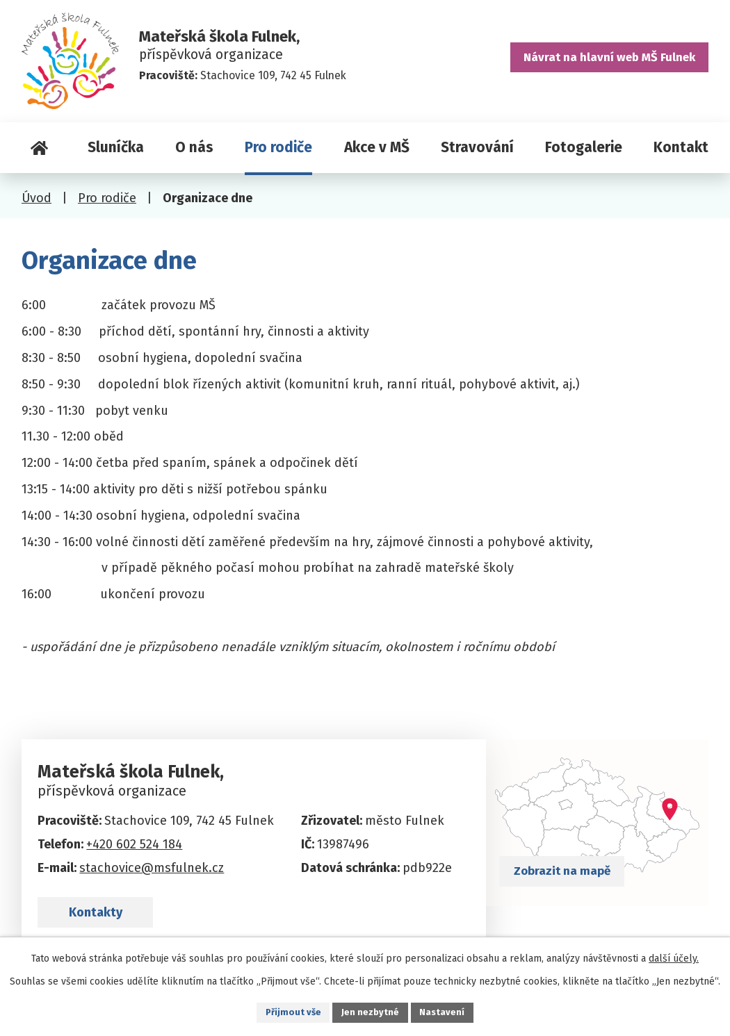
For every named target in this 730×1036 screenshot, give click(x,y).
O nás (194, 147)
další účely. (674, 956)
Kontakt (681, 147)
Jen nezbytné (370, 1011)
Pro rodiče (278, 147)
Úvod (39, 147)
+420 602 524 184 (134, 844)
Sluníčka (116, 147)
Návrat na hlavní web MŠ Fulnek (603, 62)
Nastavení (446, 1011)
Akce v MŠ (376, 147)
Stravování (477, 147)
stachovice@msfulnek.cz (151, 867)
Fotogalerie (583, 147)
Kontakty (107, 922)
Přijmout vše (290, 1011)
